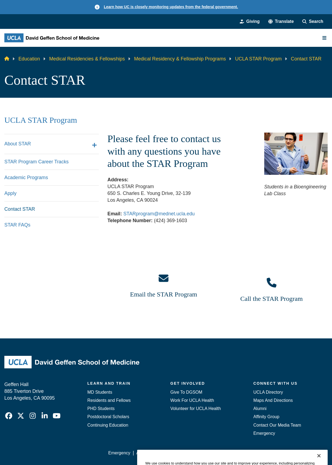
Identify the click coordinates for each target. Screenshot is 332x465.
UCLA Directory (268, 392)
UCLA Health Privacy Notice (238, 453)
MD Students (99, 392)
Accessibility (148, 453)
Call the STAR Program (271, 298)
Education (29, 59)
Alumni (259, 408)
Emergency (264, 433)
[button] (281, 21)
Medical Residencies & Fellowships (87, 59)
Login (276, 453)
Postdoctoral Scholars (108, 416)
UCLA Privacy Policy (185, 453)
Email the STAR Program (163, 294)
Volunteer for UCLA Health (195, 408)
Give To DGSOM (186, 392)
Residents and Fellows (109, 400)
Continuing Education (107, 425)
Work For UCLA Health (192, 400)
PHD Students (101, 408)
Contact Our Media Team (277, 425)
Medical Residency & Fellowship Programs (180, 59)
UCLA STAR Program (258, 59)
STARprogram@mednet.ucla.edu (159, 213)
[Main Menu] (324, 38)
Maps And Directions (273, 400)
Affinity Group (266, 416)
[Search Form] (313, 21)
